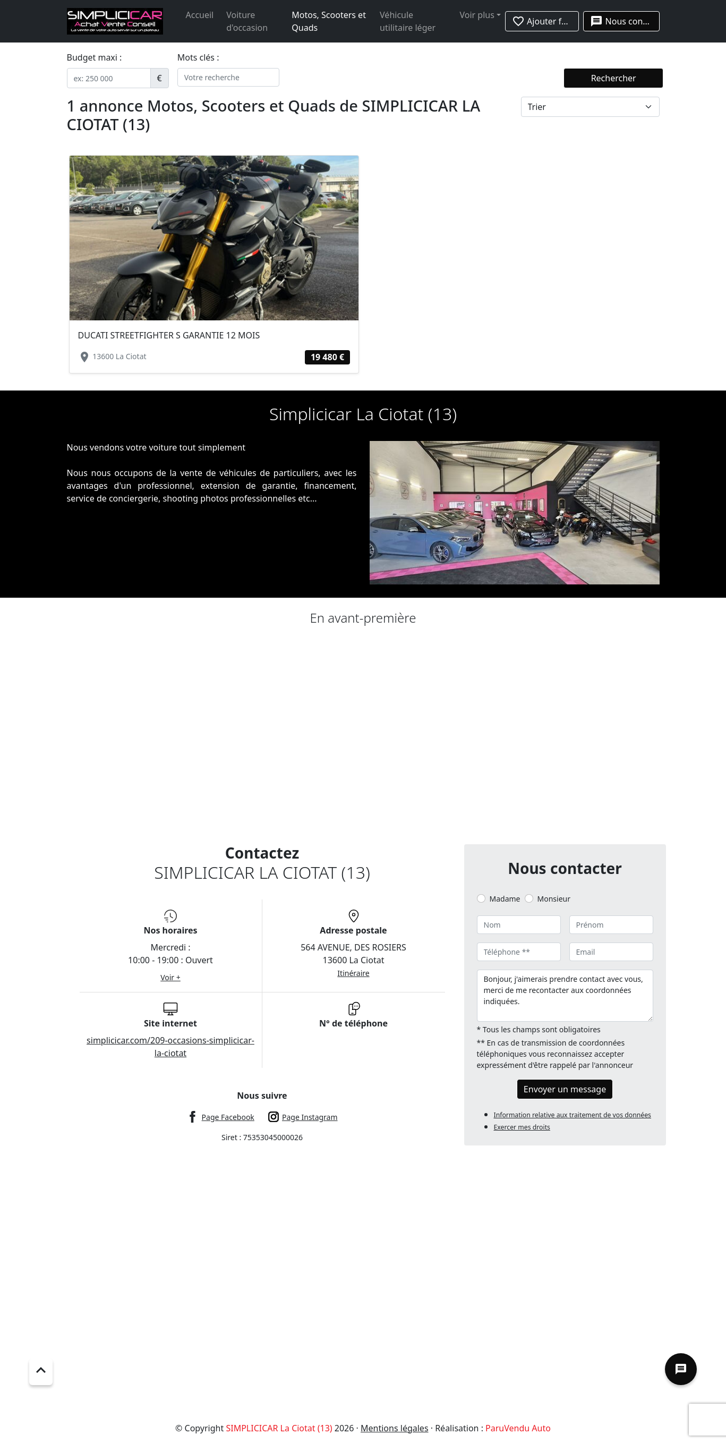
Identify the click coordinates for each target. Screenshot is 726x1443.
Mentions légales (395, 1428)
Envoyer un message (565, 1089)
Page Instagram (310, 1117)
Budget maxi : (94, 57)
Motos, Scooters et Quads (329, 21)
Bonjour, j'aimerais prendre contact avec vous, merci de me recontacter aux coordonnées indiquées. (565, 996)
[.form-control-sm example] (109, 78)
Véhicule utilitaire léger (407, 21)
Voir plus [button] (476, 15)
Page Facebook (228, 1117)
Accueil (200, 15)
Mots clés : (198, 57)
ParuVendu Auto (518, 1428)
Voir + (170, 977)
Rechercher (613, 78)
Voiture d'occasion (247, 21)
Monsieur (553, 899)
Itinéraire (353, 973)
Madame (505, 899)
